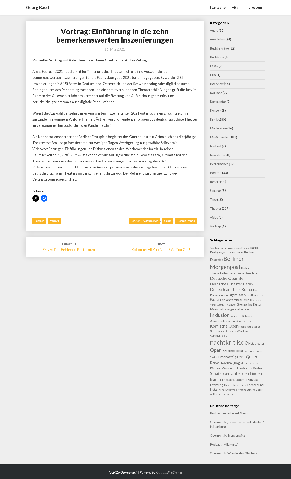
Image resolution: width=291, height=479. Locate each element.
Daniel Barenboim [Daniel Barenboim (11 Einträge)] (247, 273)
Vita (235, 7)
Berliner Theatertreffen (144, 220)
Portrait (216, 173)
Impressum (253, 7)
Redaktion (217, 182)
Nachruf (215, 146)
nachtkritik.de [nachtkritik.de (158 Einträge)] (229, 342)
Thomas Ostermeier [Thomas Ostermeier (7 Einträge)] (228, 389)
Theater (39, 220)
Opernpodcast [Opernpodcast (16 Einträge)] (233, 350)
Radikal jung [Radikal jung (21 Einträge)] (230, 363)
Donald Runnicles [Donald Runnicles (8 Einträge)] (253, 295)
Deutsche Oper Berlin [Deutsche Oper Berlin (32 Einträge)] (229, 278)
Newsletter (218, 155)
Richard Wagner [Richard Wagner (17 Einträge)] (221, 368)
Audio (214, 30)
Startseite (218, 7)
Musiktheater (219, 137)
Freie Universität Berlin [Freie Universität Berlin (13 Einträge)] (233, 299)
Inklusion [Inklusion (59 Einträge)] (220, 315)
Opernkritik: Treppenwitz (227, 435)
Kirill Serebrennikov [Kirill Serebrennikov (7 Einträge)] (241, 321)
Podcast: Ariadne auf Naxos (229, 413)
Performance (219, 164)
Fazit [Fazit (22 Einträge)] (214, 299)
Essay (214, 66)
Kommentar (218, 101)
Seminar (215, 190)
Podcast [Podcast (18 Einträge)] (226, 357)
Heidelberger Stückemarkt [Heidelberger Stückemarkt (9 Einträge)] (234, 309)
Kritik (214, 119)
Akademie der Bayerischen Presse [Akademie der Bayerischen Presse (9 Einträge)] (229, 247)
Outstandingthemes (169, 472)
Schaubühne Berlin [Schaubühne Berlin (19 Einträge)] (248, 368)
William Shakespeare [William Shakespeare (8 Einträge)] (221, 394)
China (167, 220)
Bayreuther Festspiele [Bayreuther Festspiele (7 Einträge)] (231, 252)
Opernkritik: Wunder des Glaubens (234, 453)
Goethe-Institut (186, 220)
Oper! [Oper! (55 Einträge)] (216, 350)
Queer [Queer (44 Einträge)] (238, 356)
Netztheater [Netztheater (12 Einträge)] (256, 343)
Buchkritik (217, 57)
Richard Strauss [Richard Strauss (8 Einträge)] (249, 363)
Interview (216, 84)
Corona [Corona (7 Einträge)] (232, 273)
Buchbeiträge (219, 48)
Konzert (215, 110)
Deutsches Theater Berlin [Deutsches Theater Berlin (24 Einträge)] (231, 284)
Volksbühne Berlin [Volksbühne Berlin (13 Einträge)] (251, 389)
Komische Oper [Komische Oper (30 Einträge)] (224, 326)
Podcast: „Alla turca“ (224, 444)
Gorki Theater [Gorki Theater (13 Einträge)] (226, 304)
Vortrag (54, 220)
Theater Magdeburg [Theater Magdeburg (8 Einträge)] (235, 385)
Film (213, 75)
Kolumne (216, 93)
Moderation (218, 128)
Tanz (213, 199)
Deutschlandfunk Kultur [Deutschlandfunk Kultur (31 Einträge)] (231, 289)
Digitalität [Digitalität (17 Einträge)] (235, 295)
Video (214, 217)
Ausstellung (218, 39)
